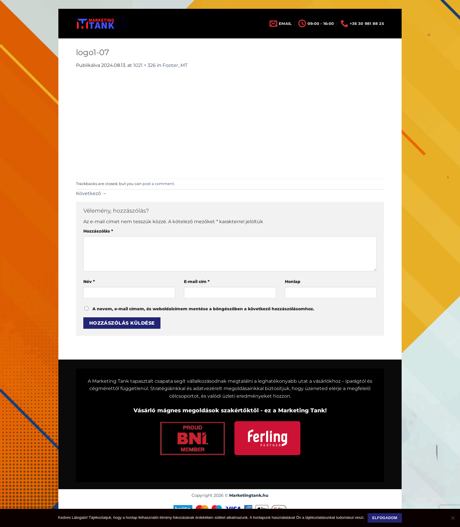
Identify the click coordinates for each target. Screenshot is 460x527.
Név (89, 281)
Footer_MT (175, 65)
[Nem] (453, 519)
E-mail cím (196, 281)
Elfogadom (384, 518)
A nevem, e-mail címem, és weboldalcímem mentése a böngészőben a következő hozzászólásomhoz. (203, 308)
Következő (91, 193)
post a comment (158, 184)
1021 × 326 (144, 65)
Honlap (292, 281)
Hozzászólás (98, 231)
